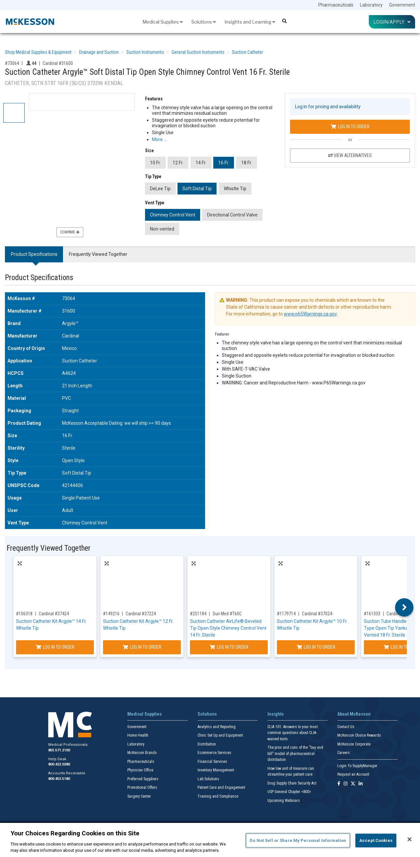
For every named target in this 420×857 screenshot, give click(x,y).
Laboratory (371, 5)
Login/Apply (391, 22)
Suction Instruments (145, 52)
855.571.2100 (59, 750)
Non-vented (162, 229)
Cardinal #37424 (54, 613)
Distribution (207, 744)
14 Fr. (201, 162)
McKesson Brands (142, 752)
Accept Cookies (375, 840)
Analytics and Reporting (217, 726)
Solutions (203, 22)
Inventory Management (216, 770)
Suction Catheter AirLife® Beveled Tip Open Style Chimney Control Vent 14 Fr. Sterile (228, 628)
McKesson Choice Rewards (359, 735)
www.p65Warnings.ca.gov (310, 313)
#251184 (198, 613)
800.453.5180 (59, 779)
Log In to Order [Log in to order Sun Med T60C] (229, 647)
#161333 (372, 613)
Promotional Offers (142, 787)
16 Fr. (223, 162)
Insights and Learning (249, 22)
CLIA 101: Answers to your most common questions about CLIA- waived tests (292, 732)
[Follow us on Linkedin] (361, 784)
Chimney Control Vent (172, 214)
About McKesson (354, 714)
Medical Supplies (162, 22)
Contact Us (345, 726)
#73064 (12, 63)
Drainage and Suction (99, 52)
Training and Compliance (218, 796)
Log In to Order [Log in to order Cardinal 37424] (55, 647)
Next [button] (404, 607)
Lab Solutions (208, 779)
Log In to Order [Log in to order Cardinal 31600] (350, 126)
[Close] (409, 839)
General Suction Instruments (198, 52)
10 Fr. (155, 162)
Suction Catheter (247, 52)
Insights (275, 714)
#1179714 (286, 613)
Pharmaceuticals (335, 5)
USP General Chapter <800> (289, 791)
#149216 (111, 613)
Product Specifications (34, 254)
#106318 (24, 613)
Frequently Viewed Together (98, 254)
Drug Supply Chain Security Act (291, 783)
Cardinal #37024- (317, 613)
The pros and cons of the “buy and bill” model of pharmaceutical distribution (295, 753)
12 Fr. (178, 162)
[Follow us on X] (353, 784)
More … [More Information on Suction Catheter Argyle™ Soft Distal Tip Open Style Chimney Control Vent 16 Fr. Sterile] (159, 139)
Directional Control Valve (232, 214)
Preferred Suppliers (142, 779)
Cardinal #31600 (58, 63)
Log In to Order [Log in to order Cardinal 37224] (142, 647)
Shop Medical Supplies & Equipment (38, 52)
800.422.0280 (59, 764)
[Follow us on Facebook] (338, 784)
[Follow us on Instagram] (345, 784)
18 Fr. (246, 162)
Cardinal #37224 (141, 613)
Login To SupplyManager (357, 766)
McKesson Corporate (353, 744)
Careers (343, 752)
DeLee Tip (160, 188)
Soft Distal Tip (197, 188)
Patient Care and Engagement (221, 787)
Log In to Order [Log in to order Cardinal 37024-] (316, 647)
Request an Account (353, 774)
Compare (70, 232)
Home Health (137, 735)
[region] (210, 840)
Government (402, 5)
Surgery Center (139, 796)
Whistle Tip (235, 188)
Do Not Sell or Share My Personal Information (298, 840)
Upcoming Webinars (283, 800)
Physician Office (140, 770)
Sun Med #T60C (227, 613)
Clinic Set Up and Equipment (220, 735)
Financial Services (212, 761)
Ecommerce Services (214, 752)
